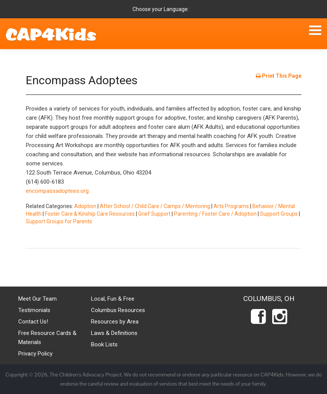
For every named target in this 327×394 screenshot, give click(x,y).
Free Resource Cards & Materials (47, 338)
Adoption (85, 206)
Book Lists (104, 344)
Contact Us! (33, 321)
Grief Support (154, 214)
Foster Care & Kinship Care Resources (90, 214)
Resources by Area (115, 321)
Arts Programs (231, 206)
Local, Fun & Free (112, 298)
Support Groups (279, 214)
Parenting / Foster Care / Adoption (215, 214)
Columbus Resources (118, 310)
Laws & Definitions (114, 333)
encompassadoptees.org (57, 190)
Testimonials (34, 310)
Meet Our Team (37, 298)
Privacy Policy (35, 353)
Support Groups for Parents (59, 221)
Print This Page (278, 76)
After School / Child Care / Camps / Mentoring (155, 206)
